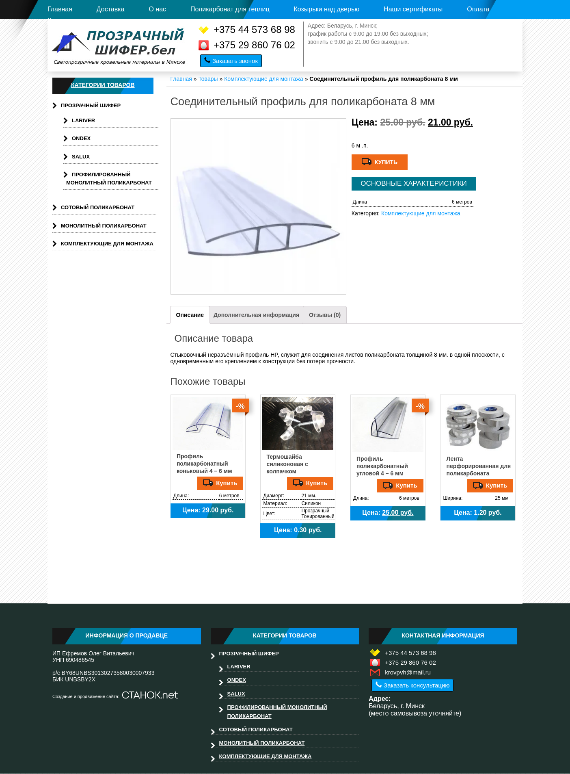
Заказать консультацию (417, 685)
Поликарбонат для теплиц (230, 9)
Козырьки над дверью (326, 9)
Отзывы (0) (325, 315)
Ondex (81, 138)
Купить (379, 161)
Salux (81, 157)
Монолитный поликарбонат (104, 226)
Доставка (111, 9)
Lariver (83, 120)
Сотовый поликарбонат (97, 207)
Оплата (478, 9)
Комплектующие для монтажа (263, 79)
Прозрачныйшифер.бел (120, 45)
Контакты (62, 20)
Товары (208, 79)
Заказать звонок (235, 60)
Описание (190, 315)
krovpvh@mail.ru (408, 672)
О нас (157, 9)
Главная (60, 9)
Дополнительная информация (256, 315)
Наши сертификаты (413, 9)
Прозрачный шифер (91, 105)
